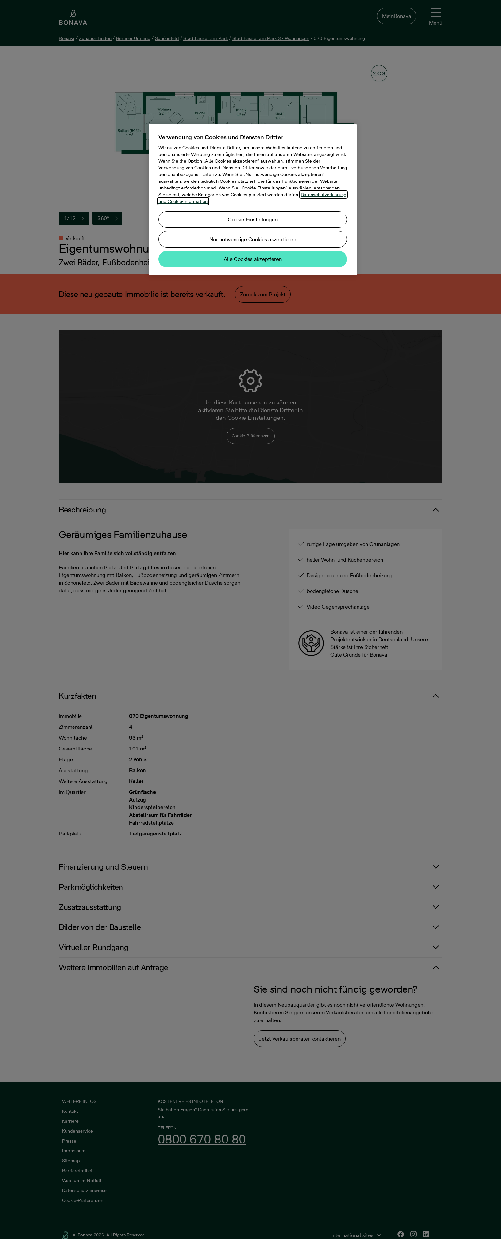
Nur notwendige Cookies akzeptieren (252, 239)
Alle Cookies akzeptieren (253, 259)
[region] (253, 199)
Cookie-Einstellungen (253, 219)
